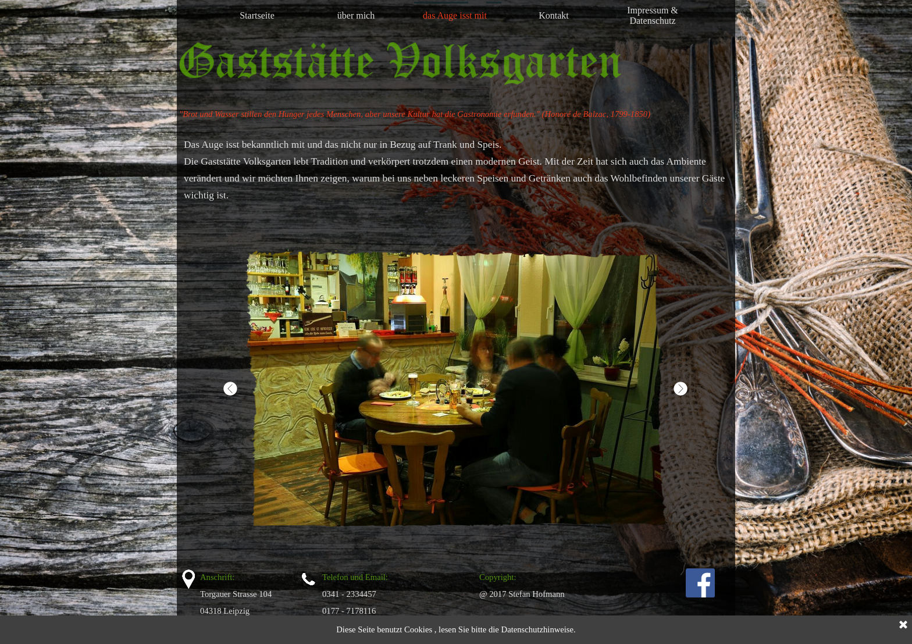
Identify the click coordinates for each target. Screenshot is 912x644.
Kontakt (554, 15)
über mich (356, 15)
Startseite (257, 15)
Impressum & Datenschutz (652, 15)
